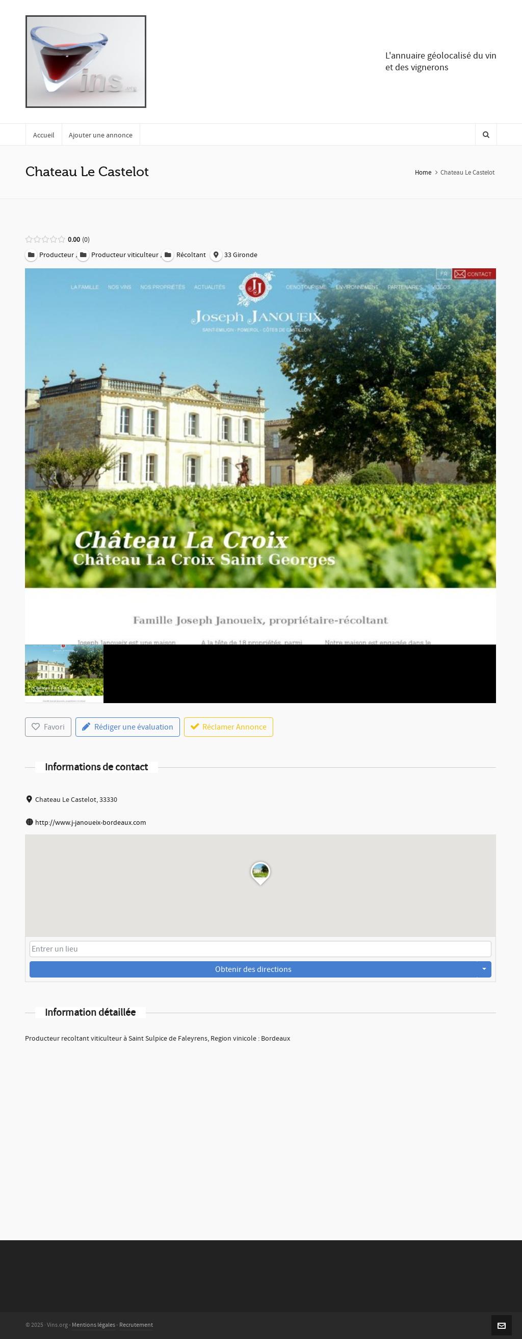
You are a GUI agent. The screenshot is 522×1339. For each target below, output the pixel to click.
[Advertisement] (260, 1128)
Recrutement (136, 1325)
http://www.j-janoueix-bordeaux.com (90, 822)
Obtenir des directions (253, 969)
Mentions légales (93, 1325)
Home (423, 173)
